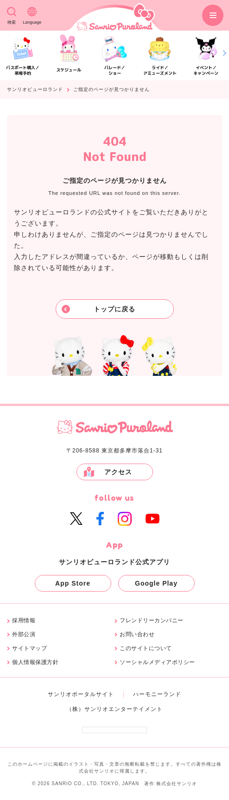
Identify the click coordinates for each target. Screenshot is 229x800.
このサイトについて (146, 648)
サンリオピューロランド (35, 89)
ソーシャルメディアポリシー (157, 662)
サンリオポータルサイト (81, 694)
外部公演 (23, 635)
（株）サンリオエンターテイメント (114, 709)
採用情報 (23, 621)
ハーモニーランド (157, 694)
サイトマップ (29, 648)
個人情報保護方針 (35, 662)
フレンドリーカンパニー (152, 621)
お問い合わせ (137, 635)
